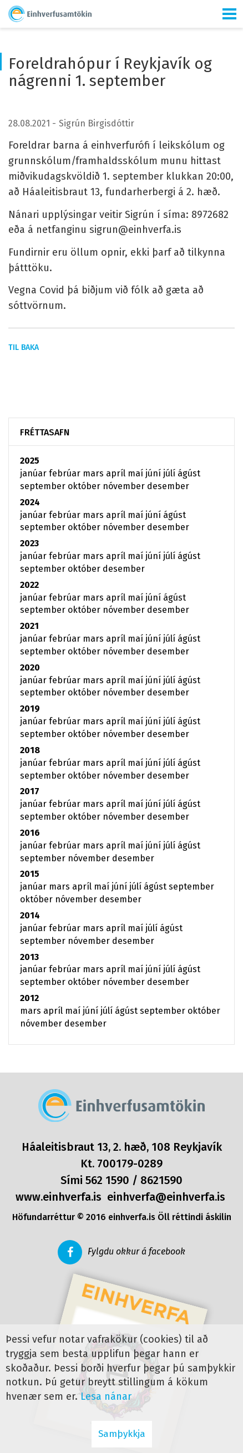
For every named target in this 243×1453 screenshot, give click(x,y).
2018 (30, 750)
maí (136, 473)
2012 (29, 998)
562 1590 (107, 1180)
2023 (29, 543)
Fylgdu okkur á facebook (136, 1251)
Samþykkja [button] (121, 1434)
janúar (34, 473)
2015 (29, 873)
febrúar (66, 473)
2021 (29, 626)
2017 (29, 791)
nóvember (125, 486)
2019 (30, 708)
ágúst (189, 473)
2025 (29, 460)
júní (154, 473)
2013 (29, 957)
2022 (29, 585)
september (44, 486)
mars (94, 473)
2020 (30, 667)
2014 (30, 915)
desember (168, 486)
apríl (117, 473)
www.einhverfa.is (59, 1196)
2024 (30, 502)
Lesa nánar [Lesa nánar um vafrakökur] (105, 1396)
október (85, 486)
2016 (30, 832)
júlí (170, 473)
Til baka (23, 347)
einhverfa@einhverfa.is (166, 1196)
